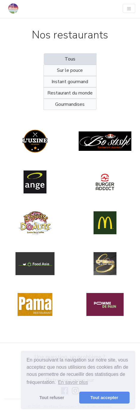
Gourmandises (70, 104)
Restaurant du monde (70, 93)
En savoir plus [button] (73, 382)
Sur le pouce (70, 70)
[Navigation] (129, 8)
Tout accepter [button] (104, 397)
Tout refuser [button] (51, 397)
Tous (70, 59)
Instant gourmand (70, 81)
